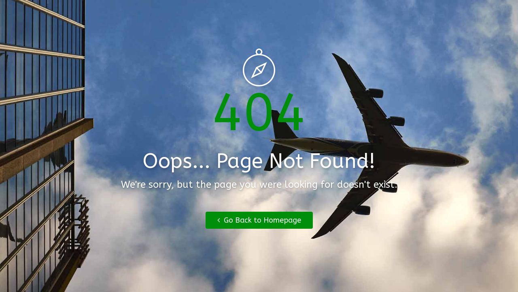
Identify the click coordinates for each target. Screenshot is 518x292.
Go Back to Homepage (259, 220)
